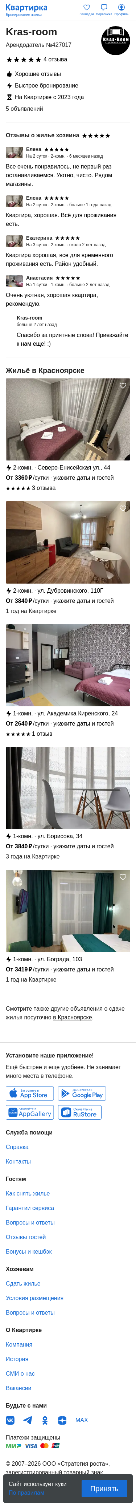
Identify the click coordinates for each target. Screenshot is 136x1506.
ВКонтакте (10, 1420)
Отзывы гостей (26, 1237)
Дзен (62, 1420)
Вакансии (19, 1388)
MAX (81, 1420)
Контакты (18, 1161)
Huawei (30, 1112)
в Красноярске (72, 1017)
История (17, 1359)
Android (82, 1093)
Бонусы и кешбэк (28, 1252)
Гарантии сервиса (30, 1208)
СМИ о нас (20, 1374)
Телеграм (27, 1420)
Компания (19, 1344)
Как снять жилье (28, 1193)
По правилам (26, 1490)
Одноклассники (45, 1420)
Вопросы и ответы (30, 1222)
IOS (30, 1093)
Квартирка (30, 10)
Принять (104, 1489)
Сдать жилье (23, 1283)
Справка (17, 1147)
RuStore (80, 1112)
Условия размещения (34, 1298)
